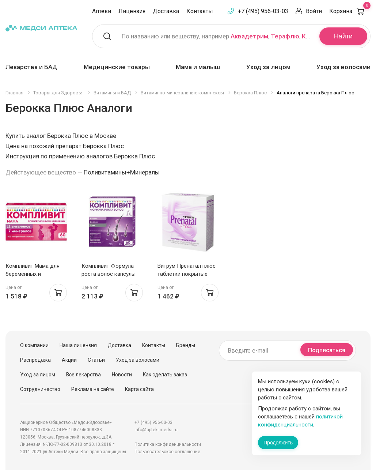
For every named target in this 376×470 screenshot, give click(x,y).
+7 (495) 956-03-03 (263, 11)
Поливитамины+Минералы (122, 172)
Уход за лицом (268, 67)
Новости (122, 374)
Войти (314, 11)
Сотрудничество (40, 389)
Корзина (350, 11)
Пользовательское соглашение (167, 451)
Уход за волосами (343, 67)
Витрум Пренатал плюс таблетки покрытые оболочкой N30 (186, 274)
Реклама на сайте (92, 389)
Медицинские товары (117, 67)
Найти (343, 36)
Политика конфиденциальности (167, 444)
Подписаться (326, 350)
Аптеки (101, 11)
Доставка (166, 11)
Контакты (199, 11)
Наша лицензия (78, 345)
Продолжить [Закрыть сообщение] (278, 442)
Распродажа (35, 360)
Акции (69, 360)
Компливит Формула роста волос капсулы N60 (108, 274)
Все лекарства (83, 374)
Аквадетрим (249, 36)
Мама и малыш (198, 67)
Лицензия (131, 11)
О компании (34, 345)
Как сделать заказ (165, 374)
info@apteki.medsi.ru (156, 429)
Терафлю (285, 36)
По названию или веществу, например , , (216, 36)
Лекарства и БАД (31, 67)
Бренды (185, 345)
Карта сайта (139, 389)
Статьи (96, 360)
